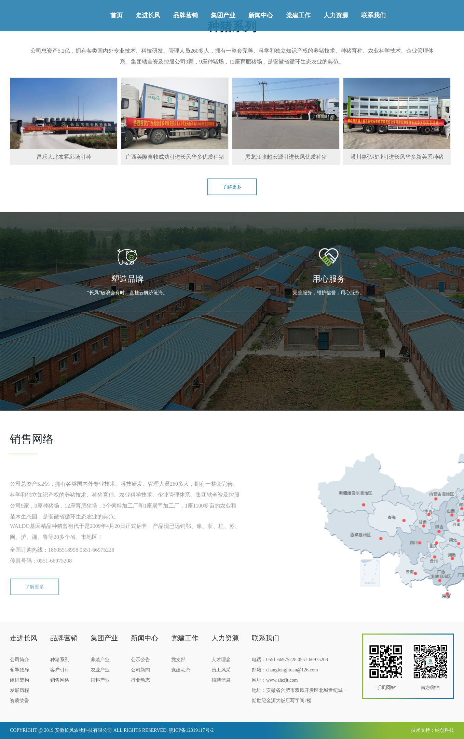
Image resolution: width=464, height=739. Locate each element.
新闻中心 (260, 15)
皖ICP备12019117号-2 (191, 730)
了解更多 (232, 186)
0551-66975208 (313, 659)
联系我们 (373, 15)
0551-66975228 (281, 659)
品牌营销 (185, 15)
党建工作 (298, 15)
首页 (116, 15)
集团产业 (223, 15)
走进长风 (148, 15)
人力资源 (336, 15)
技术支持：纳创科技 (432, 730)
